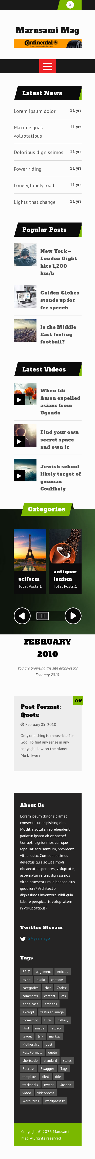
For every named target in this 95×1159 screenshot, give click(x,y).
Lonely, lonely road (34, 185)
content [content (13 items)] (49, 996)
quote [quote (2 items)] (52, 1052)
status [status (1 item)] (67, 1060)
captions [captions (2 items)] (57, 979)
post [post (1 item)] (49, 1044)
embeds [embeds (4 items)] (51, 1004)
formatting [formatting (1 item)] (30, 1020)
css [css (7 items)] (63, 996)
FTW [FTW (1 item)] (47, 1020)
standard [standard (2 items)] (50, 1060)
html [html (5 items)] (26, 1028)
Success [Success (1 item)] (28, 1068)
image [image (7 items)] (40, 1028)
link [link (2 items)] (40, 1036)
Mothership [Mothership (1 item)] (31, 1044)
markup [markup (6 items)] (54, 1036)
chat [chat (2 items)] (48, 987)
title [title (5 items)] (58, 1076)
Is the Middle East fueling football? (58, 334)
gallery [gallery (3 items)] (63, 1020)
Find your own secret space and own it (59, 439)
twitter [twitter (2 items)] (49, 1084)
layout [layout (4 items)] (27, 1036)
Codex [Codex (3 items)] (62, 987)
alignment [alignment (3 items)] (43, 971)
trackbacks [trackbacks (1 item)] (30, 1084)
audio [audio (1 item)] (41, 979)
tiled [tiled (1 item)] (45, 1076)
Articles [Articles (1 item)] (62, 971)
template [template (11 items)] (29, 1076)
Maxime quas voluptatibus (28, 131)
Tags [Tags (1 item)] (64, 1068)
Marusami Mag (47, 30)
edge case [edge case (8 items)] (31, 1004)
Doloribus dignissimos (38, 152)
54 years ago (39, 938)
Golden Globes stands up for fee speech (59, 300)
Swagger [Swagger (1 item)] (47, 1068)
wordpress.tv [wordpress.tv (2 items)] (55, 1101)
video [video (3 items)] (27, 1093)
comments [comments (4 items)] (30, 996)
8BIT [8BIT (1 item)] (26, 971)
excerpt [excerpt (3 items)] (28, 1012)
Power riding (28, 169)
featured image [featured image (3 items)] (52, 1012)
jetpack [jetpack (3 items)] (56, 1028)
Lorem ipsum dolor (34, 111)
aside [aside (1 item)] (27, 979)
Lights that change (34, 202)
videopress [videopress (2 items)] (45, 1093)
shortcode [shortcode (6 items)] (30, 1060)
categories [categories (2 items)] (31, 987)
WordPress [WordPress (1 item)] (31, 1101)
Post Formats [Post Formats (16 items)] (32, 1052)
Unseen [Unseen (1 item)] (65, 1084)
